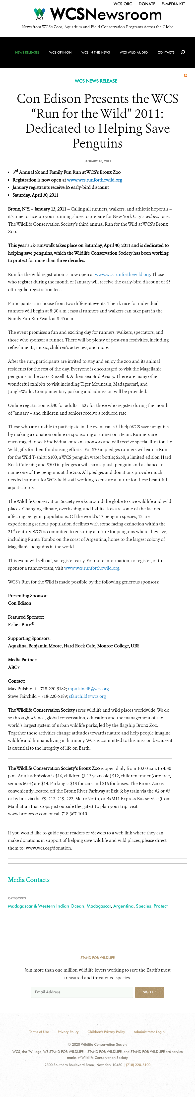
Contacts (166, 52)
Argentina (123, 906)
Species (143, 906)
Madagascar (99, 906)
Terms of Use (39, 1032)
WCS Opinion (60, 52)
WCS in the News (95, 52)
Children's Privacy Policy (106, 1032)
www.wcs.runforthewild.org (94, 180)
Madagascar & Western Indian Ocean (46, 906)
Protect (161, 906)
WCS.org (123, 3)
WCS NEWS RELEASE (96, 81)
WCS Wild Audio (134, 52)
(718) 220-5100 (138, 1065)
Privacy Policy (68, 1032)
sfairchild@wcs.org (87, 696)
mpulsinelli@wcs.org (88, 689)
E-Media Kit (173, 3)
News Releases (27, 52)
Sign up (149, 992)
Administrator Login (149, 1032)
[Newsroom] (97, 15)
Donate (147, 3)
